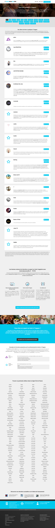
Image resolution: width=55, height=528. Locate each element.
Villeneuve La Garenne (45, 461)
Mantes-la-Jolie (21, 475)
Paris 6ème (33, 466)
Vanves (45, 450)
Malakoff (21, 473)
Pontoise (33, 480)
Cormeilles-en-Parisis (10, 464)
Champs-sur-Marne (10, 432)
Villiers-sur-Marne (44, 473)
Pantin (33, 434)
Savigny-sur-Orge (44, 427)
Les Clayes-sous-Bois (22, 450)
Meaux (33, 384)
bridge (22, 19)
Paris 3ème (33, 461)
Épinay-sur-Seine (10, 482)
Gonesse (21, 411)
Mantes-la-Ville (21, 477)
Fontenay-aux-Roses (22, 393)
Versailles (44, 454)
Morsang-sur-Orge (33, 407)
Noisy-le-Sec (33, 423)
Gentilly (22, 407)
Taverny (45, 441)
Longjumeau (22, 468)
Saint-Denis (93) (44, 402)
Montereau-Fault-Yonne (33, 393)
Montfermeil (33, 395)
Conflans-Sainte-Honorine (10, 461)
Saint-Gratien (45, 409)
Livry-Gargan (22, 464)
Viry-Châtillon (45, 477)
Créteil (10, 470)
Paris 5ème (33, 464)
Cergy (10, 429)
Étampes (21, 388)
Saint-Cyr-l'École (44, 400)
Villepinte (44, 468)
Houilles (21, 418)
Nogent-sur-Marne (33, 418)
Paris (33, 436)
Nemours (33, 411)
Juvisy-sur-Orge (21, 425)
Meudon (33, 388)
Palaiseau (33, 432)
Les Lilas (21, 452)
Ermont (22, 386)
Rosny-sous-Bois (44, 395)
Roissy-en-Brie (45, 391)
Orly (33, 425)
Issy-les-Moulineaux (22, 420)
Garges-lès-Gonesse (22, 404)
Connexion (41, 1)
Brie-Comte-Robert (10, 420)
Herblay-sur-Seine (21, 416)
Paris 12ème (33, 441)
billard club (14, 19)
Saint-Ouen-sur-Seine (45, 418)
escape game (46, 19)
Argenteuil (10, 391)
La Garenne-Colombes (21, 429)
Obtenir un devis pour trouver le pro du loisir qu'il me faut (27, 307)
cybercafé (35, 19)
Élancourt (10, 480)
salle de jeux (22, 23)
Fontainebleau (22, 391)
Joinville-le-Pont (21, 423)
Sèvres (45, 432)
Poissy (33, 477)
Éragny (22, 384)
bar (9, 19)
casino (26, 19)
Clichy (10, 454)
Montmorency (33, 402)
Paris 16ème (33, 448)
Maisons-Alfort (21, 470)
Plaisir (33, 475)
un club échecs (33, 23)
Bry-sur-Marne (10, 423)
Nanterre (33, 409)
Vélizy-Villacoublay (45, 452)
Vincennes (44, 475)
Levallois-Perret (21, 459)
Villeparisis (44, 466)
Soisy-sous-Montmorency (45, 434)
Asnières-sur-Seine (10, 393)
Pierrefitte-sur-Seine (33, 473)
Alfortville (10, 386)
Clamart (10, 452)
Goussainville (22, 413)
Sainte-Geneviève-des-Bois (45, 404)
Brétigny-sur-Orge (10, 418)
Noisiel (33, 420)
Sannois (45, 420)
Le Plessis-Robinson (22, 443)
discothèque (41, 19)
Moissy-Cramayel (33, 391)
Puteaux (45, 386)
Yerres (45, 480)
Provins (45, 384)
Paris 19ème (33, 454)
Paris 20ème (33, 457)
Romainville (45, 393)
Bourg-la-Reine (10, 416)
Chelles (10, 443)
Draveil (10, 477)
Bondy (10, 411)
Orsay (33, 427)
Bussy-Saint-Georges (10, 425)
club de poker (30, 19)
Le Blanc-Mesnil (21, 432)
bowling (18, 19)
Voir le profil (46, 37)
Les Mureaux (22, 454)
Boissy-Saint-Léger (10, 409)
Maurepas (21, 480)
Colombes (10, 457)
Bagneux (10, 400)
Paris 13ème (33, 443)
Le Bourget (21, 434)
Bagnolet (10, 402)
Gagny (22, 400)
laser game (36, 21)
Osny (33, 429)
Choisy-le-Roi (10, 450)
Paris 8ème (33, 470)
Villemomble (45, 459)
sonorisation (27, 23)
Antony (10, 388)
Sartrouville (45, 423)
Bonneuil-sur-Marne (10, 413)
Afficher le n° (46, 49)
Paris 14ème (33, 445)
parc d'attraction (46, 21)
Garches (21, 402)
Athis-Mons (10, 395)
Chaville (10, 441)
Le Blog (36, 1)
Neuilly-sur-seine (33, 416)
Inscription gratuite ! (47, 1)
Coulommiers (10, 466)
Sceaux (45, 429)
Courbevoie (10, 468)
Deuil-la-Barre (10, 473)
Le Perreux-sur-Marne (22, 441)
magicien (40, 21)
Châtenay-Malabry (10, 436)
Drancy (10, 475)
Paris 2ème (33, 459)
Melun (33, 386)
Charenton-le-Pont (10, 434)
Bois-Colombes (10, 407)
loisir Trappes (22, 521)
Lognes (22, 466)
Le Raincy (21, 448)
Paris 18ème (33, 452)
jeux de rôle (21, 21)
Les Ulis (22, 457)
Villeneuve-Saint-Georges (45, 464)
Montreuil (33, 404)
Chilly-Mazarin (10, 448)
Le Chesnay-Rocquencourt (22, 436)
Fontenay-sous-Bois (22, 395)
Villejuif (45, 457)
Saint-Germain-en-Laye (44, 407)
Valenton (45, 448)
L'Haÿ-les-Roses (21, 461)
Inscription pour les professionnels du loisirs (27, 339)
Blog (5, 523)
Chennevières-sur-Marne (10, 445)
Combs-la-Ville (10, 459)
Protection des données (8, 522)
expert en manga (8, 21)
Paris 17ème (33, 450)
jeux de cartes (15, 21)
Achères (10, 384)
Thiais (45, 443)
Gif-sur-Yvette (22, 409)
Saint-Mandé (45, 411)
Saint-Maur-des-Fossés (44, 413)
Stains (45, 436)
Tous (7, 19)
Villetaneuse (45, 470)
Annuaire (6, 517)
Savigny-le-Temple (45, 425)
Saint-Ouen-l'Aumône (45, 416)
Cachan (10, 427)
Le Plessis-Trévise (21, 445)
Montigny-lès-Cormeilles (33, 400)
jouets (32, 21)
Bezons (10, 404)
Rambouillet (45, 388)
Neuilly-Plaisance (33, 413)
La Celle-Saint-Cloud (22, 427)
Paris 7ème (33, 468)
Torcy (45, 445)
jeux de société (26, 21)
